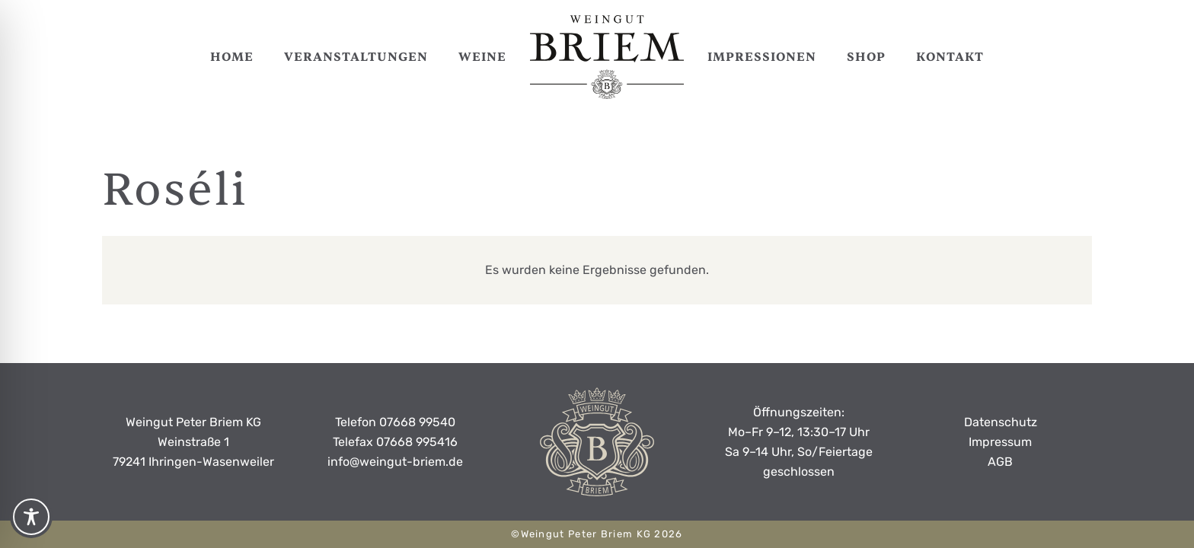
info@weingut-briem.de (395, 461)
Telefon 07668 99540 (395, 422)
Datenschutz (1000, 422)
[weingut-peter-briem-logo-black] (607, 57)
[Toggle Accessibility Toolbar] (31, 517)
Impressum (1000, 442)
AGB (1000, 461)
